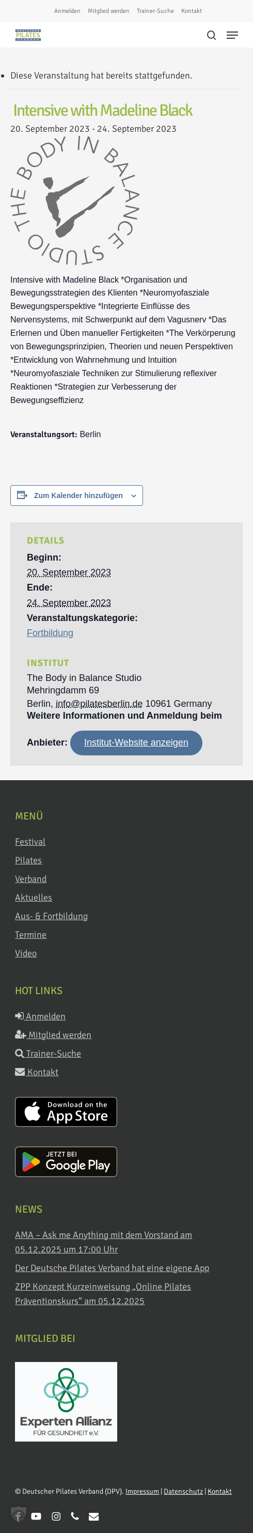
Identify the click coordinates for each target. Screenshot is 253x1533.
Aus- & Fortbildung (51, 916)
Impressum (142, 1491)
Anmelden (40, 1016)
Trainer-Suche (48, 1053)
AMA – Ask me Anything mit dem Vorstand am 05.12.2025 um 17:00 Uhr (103, 1242)
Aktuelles (33, 897)
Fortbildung (50, 633)
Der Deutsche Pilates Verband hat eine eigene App (112, 1268)
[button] (232, 35)
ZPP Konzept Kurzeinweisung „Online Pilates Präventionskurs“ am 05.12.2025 (103, 1294)
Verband (30, 879)
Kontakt (36, 1072)
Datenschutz (183, 1491)
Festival (30, 841)
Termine (30, 934)
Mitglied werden (53, 1035)
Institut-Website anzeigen (136, 742)
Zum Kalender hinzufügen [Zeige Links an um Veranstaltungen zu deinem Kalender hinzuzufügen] (78, 495)
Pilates (28, 860)
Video (26, 953)
